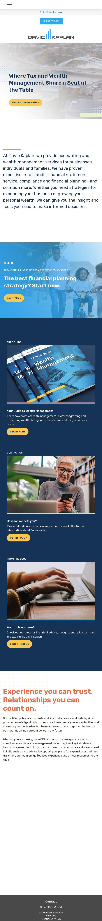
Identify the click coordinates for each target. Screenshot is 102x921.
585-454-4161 (54, 907)
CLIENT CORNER (51, 21)
